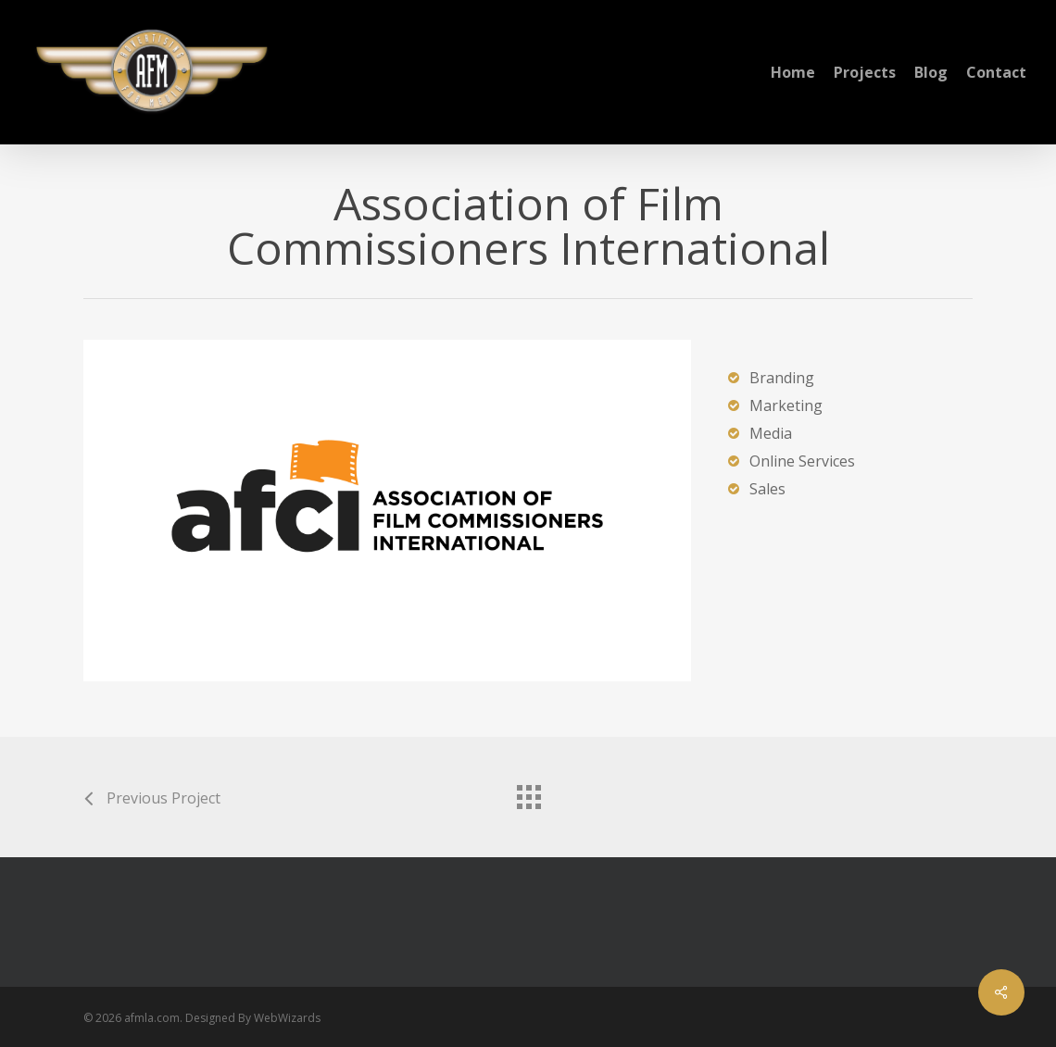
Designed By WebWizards (253, 1018)
